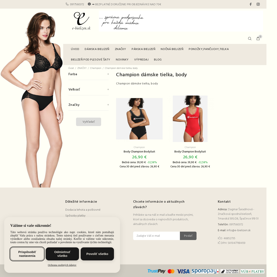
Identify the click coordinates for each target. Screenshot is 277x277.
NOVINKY (122, 59)
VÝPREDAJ (141, 59)
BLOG (158, 59)
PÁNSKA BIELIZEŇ (143, 49)
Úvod (71, 68)
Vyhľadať (89, 121)
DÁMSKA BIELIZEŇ (97, 49)
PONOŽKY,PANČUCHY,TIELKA (209, 49)
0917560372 (77, 4)
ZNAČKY (120, 49)
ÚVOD (75, 49)
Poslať (188, 236)
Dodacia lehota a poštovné (82, 209)
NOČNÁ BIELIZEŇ (172, 49)
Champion (95, 68)
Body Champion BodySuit (139, 151)
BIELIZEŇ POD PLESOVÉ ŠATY (90, 59)
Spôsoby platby (75, 215)
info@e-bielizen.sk (239, 230)
